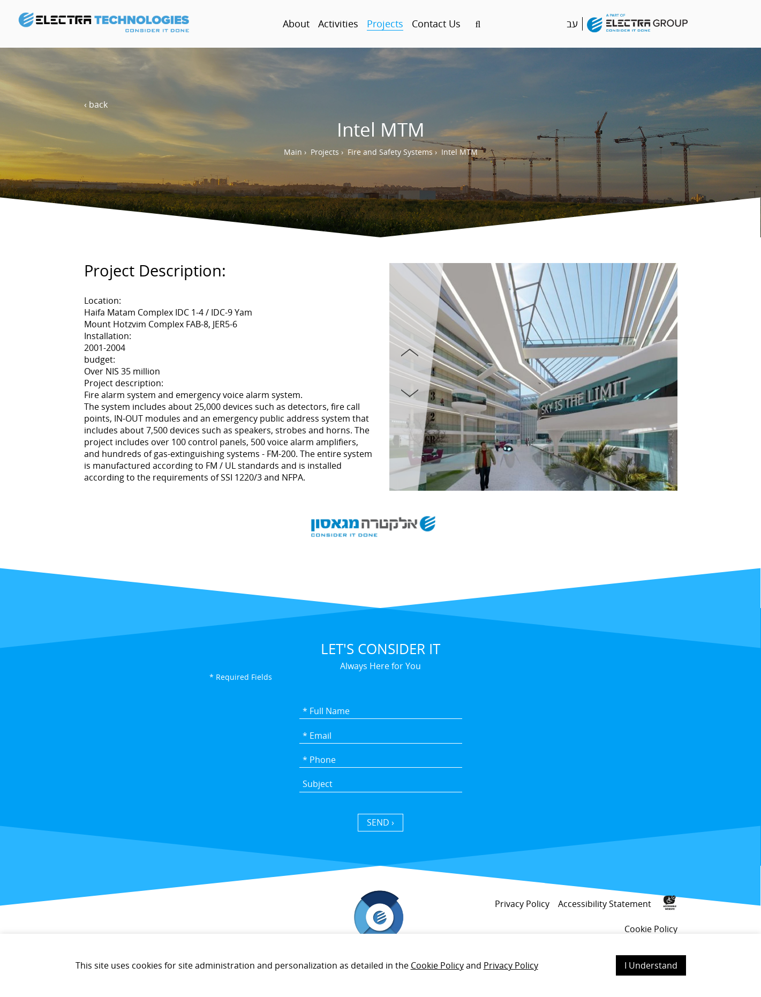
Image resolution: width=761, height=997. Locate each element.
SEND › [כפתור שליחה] (380, 822)
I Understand (650, 965)
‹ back (96, 104)
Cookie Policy (437, 965)
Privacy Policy (511, 965)
